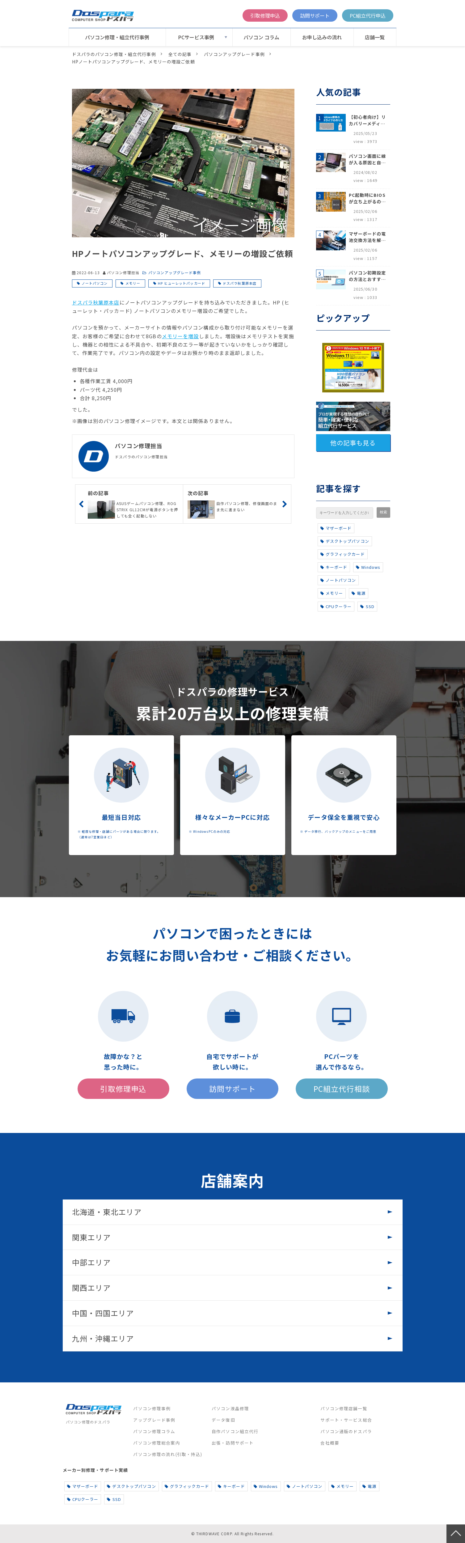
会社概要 (329, 1443)
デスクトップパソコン (344, 541)
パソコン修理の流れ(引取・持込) (167, 1454)
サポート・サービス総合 (346, 1420)
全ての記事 (180, 54)
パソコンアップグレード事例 (234, 54)
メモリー (132, 283)
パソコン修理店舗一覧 (343, 1408)
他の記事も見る (353, 442)
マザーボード (336, 528)
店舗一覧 (375, 37)
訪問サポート (315, 15)
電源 (359, 593)
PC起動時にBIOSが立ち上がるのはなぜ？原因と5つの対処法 (367, 198)
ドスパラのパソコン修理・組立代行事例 (114, 54)
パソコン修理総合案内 (156, 1443)
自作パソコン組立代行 (235, 1431)
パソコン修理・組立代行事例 (117, 37)
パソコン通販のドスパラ (346, 1431)
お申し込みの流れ (322, 37)
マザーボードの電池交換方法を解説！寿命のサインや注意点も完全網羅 (367, 237)
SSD (367, 606)
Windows (368, 567)
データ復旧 (223, 1420)
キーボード (334, 567)
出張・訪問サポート (233, 1443)
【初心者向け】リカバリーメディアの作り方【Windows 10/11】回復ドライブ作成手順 (367, 120)
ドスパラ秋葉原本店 (239, 283)
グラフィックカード (342, 554)
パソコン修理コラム (154, 1431)
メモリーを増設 (180, 336)
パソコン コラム (261, 37)
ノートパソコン (95, 283)
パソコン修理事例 (152, 1408)
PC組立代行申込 (368, 15)
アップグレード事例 (154, 1420)
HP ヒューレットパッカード (181, 283)
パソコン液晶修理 (230, 1408)
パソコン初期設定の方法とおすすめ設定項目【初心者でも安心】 (367, 276)
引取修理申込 (265, 15)
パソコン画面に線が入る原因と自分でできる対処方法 (367, 159)
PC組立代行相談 (342, 1088)
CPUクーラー (336, 606)
